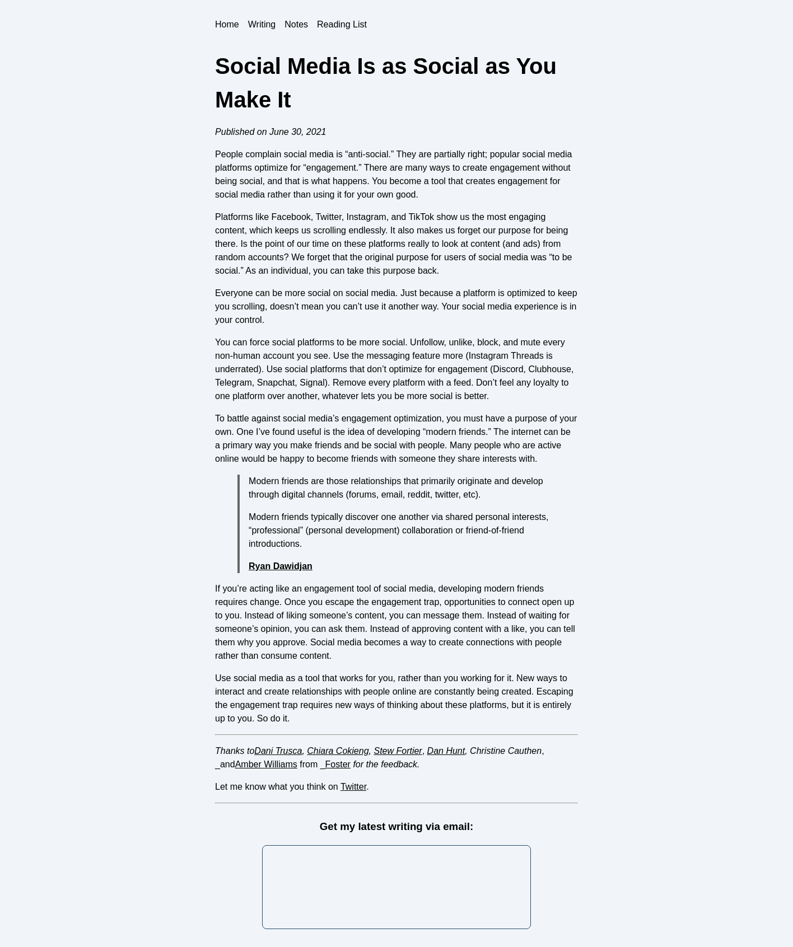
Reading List (342, 24)
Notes (296, 24)
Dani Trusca (278, 751)
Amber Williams (266, 764)
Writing (262, 24)
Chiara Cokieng (337, 751)
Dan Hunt (446, 751)
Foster (338, 764)
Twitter (353, 786)
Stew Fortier (398, 751)
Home (227, 24)
